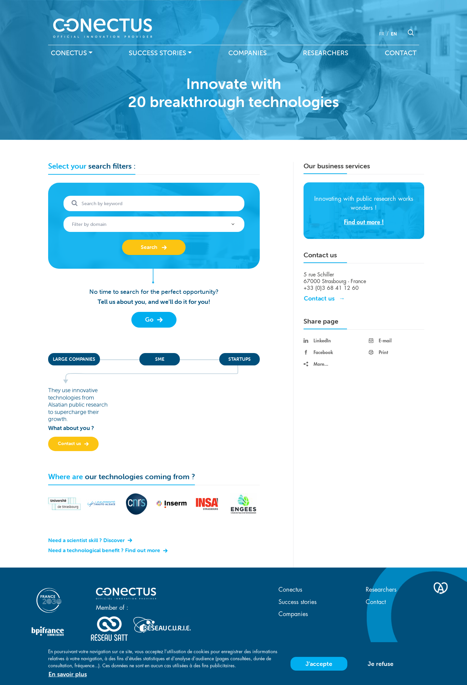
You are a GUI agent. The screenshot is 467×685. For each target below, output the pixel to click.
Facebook (318, 352)
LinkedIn (317, 340)
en (394, 34)
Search (149, 247)
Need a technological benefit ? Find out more (104, 550)
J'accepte (319, 664)
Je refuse (380, 664)
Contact (401, 53)
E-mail (380, 340)
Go (150, 319)
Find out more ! (364, 222)
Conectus (69, 53)
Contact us (70, 443)
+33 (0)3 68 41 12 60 (331, 288)
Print (378, 352)
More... (316, 364)
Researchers (325, 53)
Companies (247, 53)
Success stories (157, 53)
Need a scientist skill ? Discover (87, 540)
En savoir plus (67, 674)
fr (381, 34)
